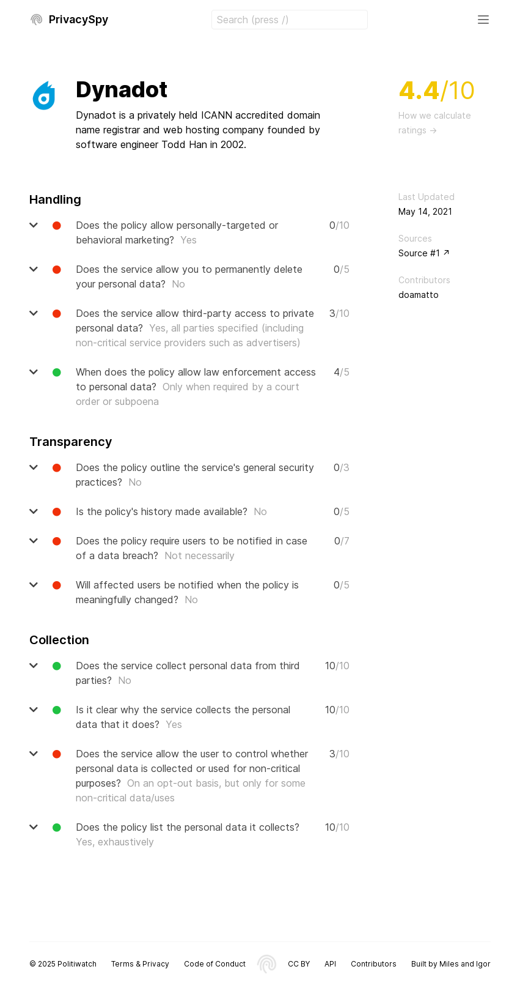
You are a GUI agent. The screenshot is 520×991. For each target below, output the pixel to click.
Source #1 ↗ (424, 253)
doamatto (418, 294)
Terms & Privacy (140, 963)
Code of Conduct (215, 963)
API (330, 963)
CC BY (299, 963)
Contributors (374, 963)
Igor (483, 963)
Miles (449, 963)
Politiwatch (77, 963)
